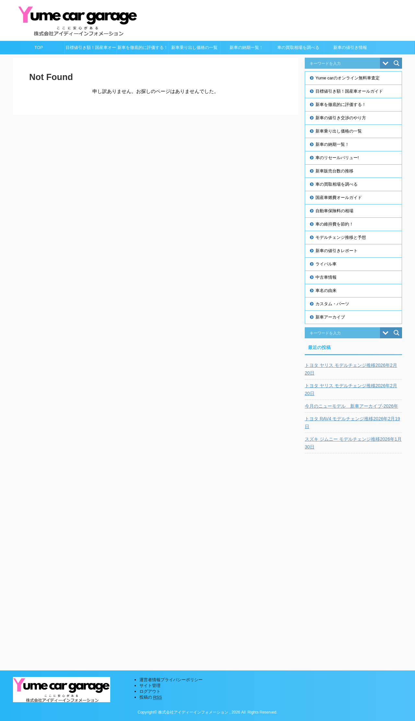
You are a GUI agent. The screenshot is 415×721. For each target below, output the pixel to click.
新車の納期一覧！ (246, 47)
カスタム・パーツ (332, 303)
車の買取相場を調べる (298, 47)
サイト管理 (149, 685)
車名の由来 (326, 290)
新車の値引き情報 (350, 47)
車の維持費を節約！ (334, 224)
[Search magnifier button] (396, 63)
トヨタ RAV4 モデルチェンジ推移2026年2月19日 (352, 422)
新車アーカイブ (330, 317)
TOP (38, 47)
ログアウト (149, 691)
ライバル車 (326, 264)
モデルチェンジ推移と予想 (340, 237)
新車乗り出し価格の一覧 (194, 47)
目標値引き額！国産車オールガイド (90, 49)
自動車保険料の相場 (334, 210)
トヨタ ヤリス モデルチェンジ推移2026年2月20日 (351, 369)
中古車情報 (326, 277)
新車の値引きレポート (336, 250)
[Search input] (344, 63)
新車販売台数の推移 (334, 171)
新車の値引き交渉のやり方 (340, 117)
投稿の (150, 697)
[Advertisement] (353, 557)
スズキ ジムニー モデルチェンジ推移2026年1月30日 (353, 442)
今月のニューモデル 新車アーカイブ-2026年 (351, 406)
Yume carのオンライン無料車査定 (347, 78)
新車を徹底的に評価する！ (142, 47)
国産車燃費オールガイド (338, 197)
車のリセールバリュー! (337, 157)
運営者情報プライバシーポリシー (171, 679)
